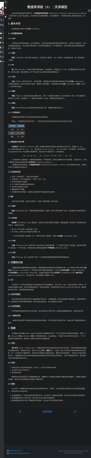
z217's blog (9, 20)
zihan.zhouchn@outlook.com (34, 455)
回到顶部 (20, 6)
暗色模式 (20, 14)
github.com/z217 (30, 453)
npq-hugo (83, 455)
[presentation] (40, 16)
